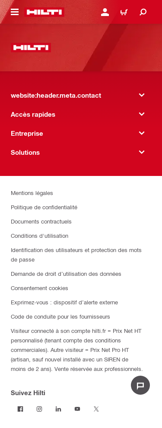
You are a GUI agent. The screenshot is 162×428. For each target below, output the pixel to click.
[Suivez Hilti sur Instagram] (39, 408)
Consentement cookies (39, 287)
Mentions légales (32, 192)
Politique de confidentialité (44, 207)
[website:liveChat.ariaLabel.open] (140, 385)
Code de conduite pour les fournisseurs (60, 316)
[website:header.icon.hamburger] (14, 12)
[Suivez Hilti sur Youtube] (77, 408)
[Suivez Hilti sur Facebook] (20, 408)
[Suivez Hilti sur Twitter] (96, 408)
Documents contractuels (41, 221)
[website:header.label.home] (44, 12)
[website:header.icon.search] (142, 12)
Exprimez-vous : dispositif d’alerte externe (64, 302)
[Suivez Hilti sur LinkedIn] (58, 408)
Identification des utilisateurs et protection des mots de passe (76, 254)
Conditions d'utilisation (39, 235)
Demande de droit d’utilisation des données (66, 273)
